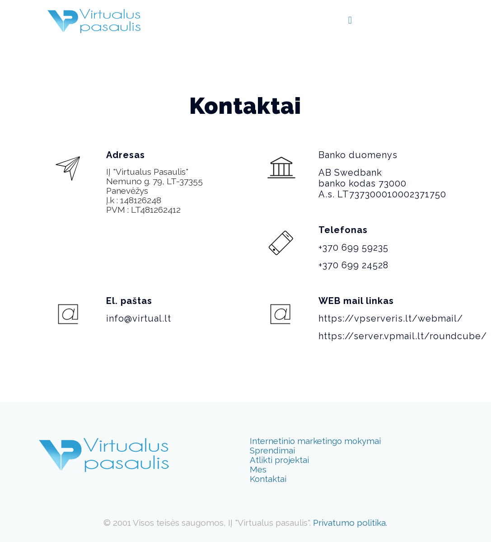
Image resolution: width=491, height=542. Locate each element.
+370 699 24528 (353, 265)
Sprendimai (272, 450)
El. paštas (129, 300)
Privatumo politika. (350, 523)
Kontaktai (268, 479)
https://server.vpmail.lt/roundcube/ (402, 336)
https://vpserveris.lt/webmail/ (390, 318)
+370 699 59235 (353, 247)
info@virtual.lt (138, 318)
